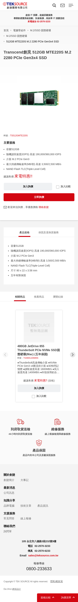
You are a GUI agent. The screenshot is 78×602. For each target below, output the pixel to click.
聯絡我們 (62, 5)
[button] (72, 354)
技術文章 (25, 505)
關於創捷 (9, 474)
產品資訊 (42, 505)
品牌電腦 (9, 505)
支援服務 (9, 513)
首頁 (6, 30)
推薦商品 (39, 296)
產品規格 (24, 232)
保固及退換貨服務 (48, 232)
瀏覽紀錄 (58, 296)
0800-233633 (39, 568)
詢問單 (8, 531)
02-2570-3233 (43, 21)
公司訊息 (9, 492)
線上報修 (25, 518)
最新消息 (9, 487)
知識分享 (9, 500)
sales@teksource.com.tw (43, 555)
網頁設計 (16, 589)
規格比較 (46, 597)
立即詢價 (39, 197)
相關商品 (20, 296)
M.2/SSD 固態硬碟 (40, 30)
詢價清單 (66, 597)
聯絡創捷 (44, 207)
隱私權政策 (56, 581)
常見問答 (9, 518)
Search (54, 5)
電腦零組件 (19, 30)
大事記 (24, 479)
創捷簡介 (9, 479)
